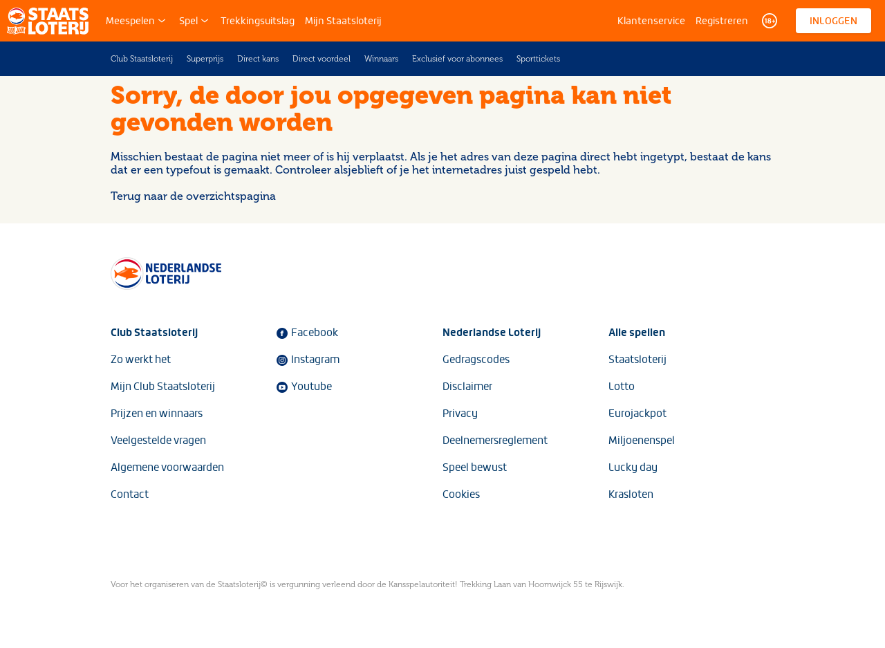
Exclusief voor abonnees (457, 59)
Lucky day (633, 467)
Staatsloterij (637, 359)
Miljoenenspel (641, 440)
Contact (130, 494)
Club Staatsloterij (142, 59)
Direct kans (258, 59)
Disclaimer (467, 386)
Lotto (621, 386)
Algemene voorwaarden (167, 467)
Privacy (460, 413)
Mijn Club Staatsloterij (163, 386)
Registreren (722, 20)
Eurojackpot (637, 413)
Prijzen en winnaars (157, 413)
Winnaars (381, 59)
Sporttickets (538, 59)
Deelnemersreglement (495, 440)
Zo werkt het (141, 359)
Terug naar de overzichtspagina (193, 196)
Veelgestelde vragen (158, 440)
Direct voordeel (321, 59)
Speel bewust (474, 467)
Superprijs (205, 59)
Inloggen (833, 20)
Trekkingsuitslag (258, 20)
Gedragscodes (476, 359)
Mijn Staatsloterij (343, 20)
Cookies (461, 494)
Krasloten (630, 494)
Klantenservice (651, 20)
